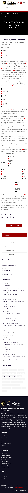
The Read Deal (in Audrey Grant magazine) (14, 357)
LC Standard (7, 286)
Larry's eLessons (5, 467)
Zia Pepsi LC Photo (7, 275)
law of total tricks (15, 385)
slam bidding (12, 373)
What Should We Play (9, 354)
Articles (7, 235)
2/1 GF (5, 283)
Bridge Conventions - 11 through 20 (12, 294)
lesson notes (6, 382)
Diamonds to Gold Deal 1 (9, 266)
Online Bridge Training (6, 463)
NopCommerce (22, 486)
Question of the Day (10, 243)
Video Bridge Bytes (10, 254)
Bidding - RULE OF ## (9, 306)
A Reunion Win (6, 270)
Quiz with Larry (4, 461)
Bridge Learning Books (6, 479)
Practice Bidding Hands (11, 239)
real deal (5, 370)
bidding (19, 376)
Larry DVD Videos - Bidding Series (12, 321)
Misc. (5, 337)
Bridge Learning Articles (13, 14)
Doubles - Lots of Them (9, 299)
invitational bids (16, 388)
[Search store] (14, 7)
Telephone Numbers (9, 333)
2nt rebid (16, 379)
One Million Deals (8, 335)
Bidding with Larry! (10, 250)
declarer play (13, 370)
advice (4, 391)
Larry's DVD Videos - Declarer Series (12, 318)
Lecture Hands (7, 349)
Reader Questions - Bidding (10, 342)
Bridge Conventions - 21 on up (11, 297)
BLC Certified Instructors (6, 443)
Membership (4, 453)
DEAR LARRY (7, 330)
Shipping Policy (23, 490)
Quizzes (7, 247)
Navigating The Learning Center (11, 288)
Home (2, 14)
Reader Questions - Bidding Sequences (13, 345)
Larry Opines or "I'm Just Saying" (11, 323)
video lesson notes (7, 379)
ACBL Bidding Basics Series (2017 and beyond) (14, 359)
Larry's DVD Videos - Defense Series (12, 316)
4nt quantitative (6, 388)
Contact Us (3, 445)
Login (21, 2)
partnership (12, 376)
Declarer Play (7, 309)
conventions (21, 373)
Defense (6, 311)
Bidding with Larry (5, 465)
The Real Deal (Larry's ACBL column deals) (14, 325)
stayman (5, 376)
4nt (24, 388)
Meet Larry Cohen (5, 438)
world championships (17, 382)
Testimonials (4, 440)
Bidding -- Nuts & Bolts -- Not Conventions (14, 301)
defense (5, 373)
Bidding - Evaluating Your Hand (11, 304)
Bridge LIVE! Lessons (6, 477)
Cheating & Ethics (8, 340)
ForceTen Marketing (18, 487)
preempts (21, 370)
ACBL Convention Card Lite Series (11, 313)
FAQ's (5, 347)
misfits (22, 379)
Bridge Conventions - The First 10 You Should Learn (13, 291)
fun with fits (6, 385)
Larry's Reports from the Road (11, 328)
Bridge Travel (4, 436)
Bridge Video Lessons (6, 475)
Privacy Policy (15, 490)
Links (2, 441)
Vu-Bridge (6, 352)
